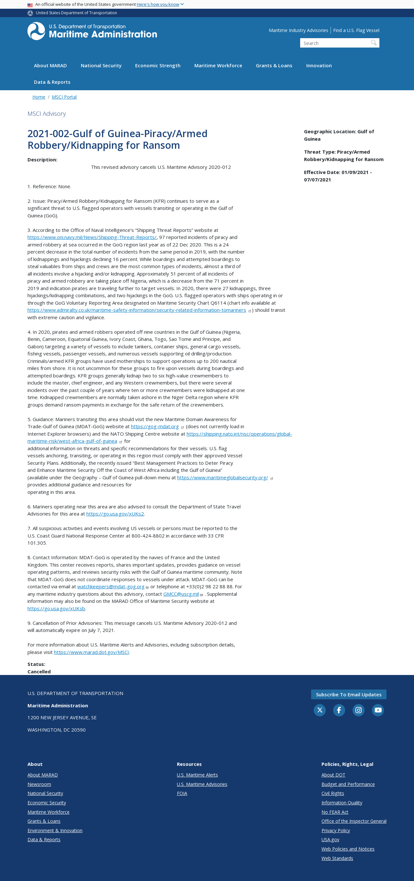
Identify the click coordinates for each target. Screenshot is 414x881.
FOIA (182, 793)
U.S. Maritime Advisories (202, 784)
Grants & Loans (274, 65)
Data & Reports (52, 82)
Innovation (319, 65)
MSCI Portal (64, 97)
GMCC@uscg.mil (183, 594)
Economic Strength (157, 65)
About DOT (333, 775)
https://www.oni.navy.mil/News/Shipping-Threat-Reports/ (92, 237)
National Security (101, 65)
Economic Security (46, 802)
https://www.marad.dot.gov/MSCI (91, 652)
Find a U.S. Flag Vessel (356, 30)
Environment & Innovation (54, 830)
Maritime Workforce (218, 65)
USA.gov (330, 839)
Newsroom (39, 784)
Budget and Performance (348, 784)
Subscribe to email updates (349, 694)
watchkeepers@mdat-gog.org (113, 586)
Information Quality (341, 802)
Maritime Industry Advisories (298, 30)
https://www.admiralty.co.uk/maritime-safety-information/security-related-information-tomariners (139, 310)
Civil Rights (332, 793)
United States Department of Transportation (76, 13)
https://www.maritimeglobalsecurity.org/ (225, 477)
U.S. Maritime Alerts (197, 775)
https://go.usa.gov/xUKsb (56, 608)
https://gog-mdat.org (158, 426)
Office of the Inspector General (354, 821)
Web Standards (337, 858)
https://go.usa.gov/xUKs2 (115, 513)
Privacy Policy (335, 830)
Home (38, 97)
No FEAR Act (334, 812)
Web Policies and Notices (348, 849)
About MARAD (50, 65)
